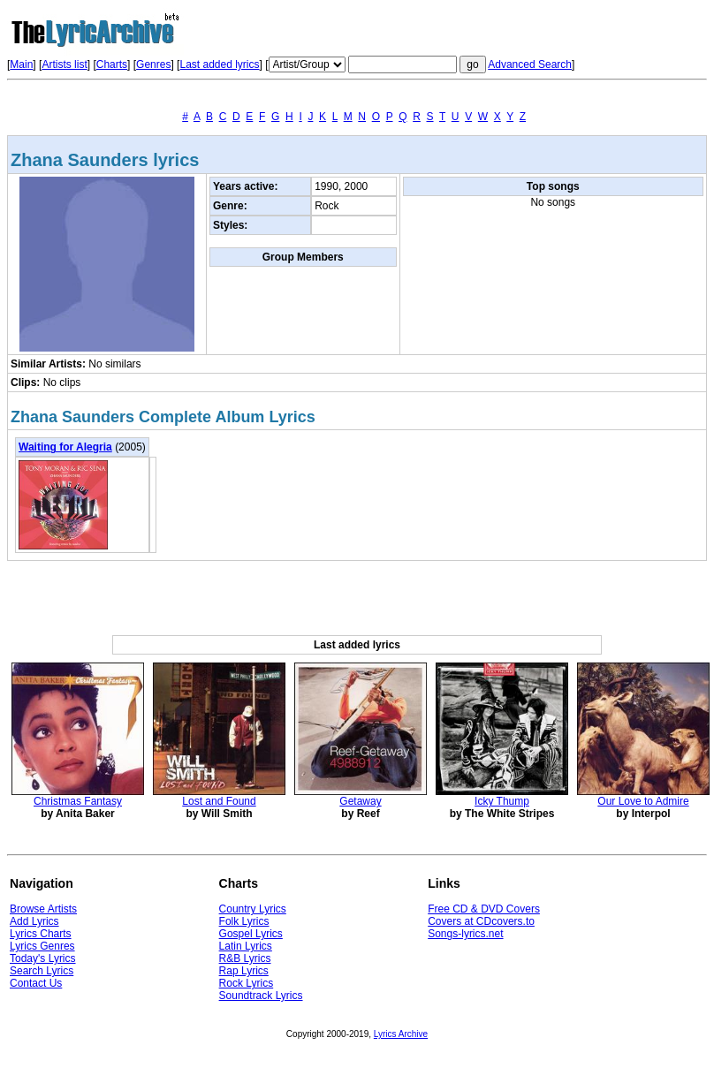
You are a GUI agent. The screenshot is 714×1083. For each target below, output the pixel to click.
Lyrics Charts (41, 934)
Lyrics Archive (401, 1034)
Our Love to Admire (642, 801)
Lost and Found (218, 801)
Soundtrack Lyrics (261, 995)
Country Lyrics (252, 909)
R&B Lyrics (245, 958)
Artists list (64, 64)
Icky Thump (502, 801)
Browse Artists (43, 909)
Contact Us (36, 983)
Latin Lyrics (245, 946)
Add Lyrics (34, 921)
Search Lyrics (41, 971)
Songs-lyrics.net (465, 934)
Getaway (360, 801)
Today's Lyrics (43, 958)
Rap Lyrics (244, 971)
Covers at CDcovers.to (481, 921)
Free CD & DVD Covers (484, 909)
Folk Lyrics (244, 921)
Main (21, 64)
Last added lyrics (219, 64)
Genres (153, 64)
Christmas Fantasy (78, 801)
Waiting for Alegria (65, 447)
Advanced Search (530, 64)
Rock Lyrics (246, 983)
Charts (111, 64)
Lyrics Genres (42, 946)
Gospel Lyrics (251, 934)
